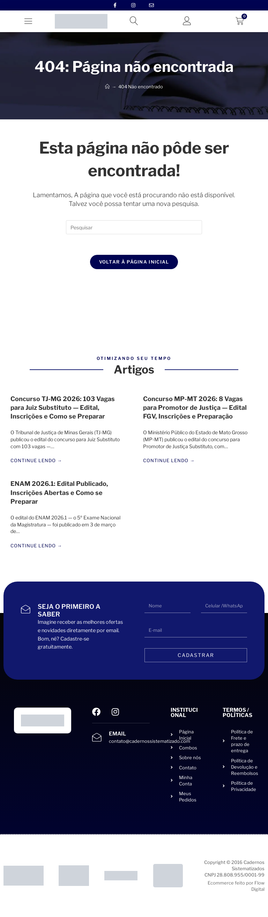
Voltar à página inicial (134, 262)
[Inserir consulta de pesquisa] (134, 227)
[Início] (107, 86)
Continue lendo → (36, 461)
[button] (28, 21)
